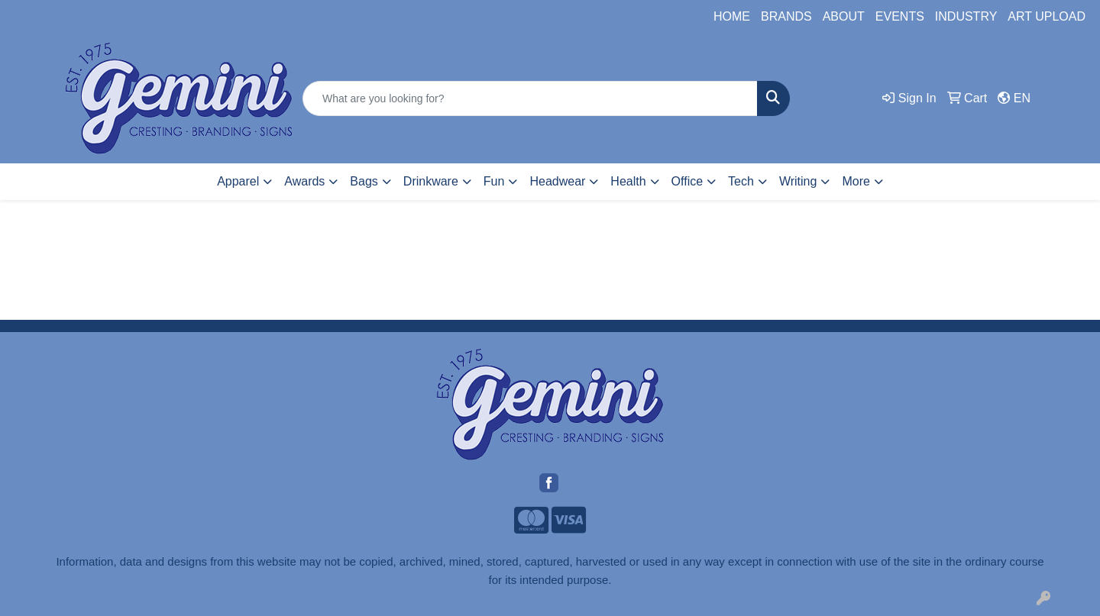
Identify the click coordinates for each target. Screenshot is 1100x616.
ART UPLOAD (1046, 16)
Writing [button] (798, 181)
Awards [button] (304, 181)
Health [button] (627, 181)
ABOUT (844, 16)
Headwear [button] (557, 181)
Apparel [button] (238, 181)
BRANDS (786, 16)
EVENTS (899, 16)
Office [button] (687, 181)
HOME (731, 16)
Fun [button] (494, 181)
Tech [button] (741, 181)
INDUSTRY (966, 16)
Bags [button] (363, 181)
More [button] (855, 181)
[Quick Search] (530, 98)
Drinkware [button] (430, 181)
